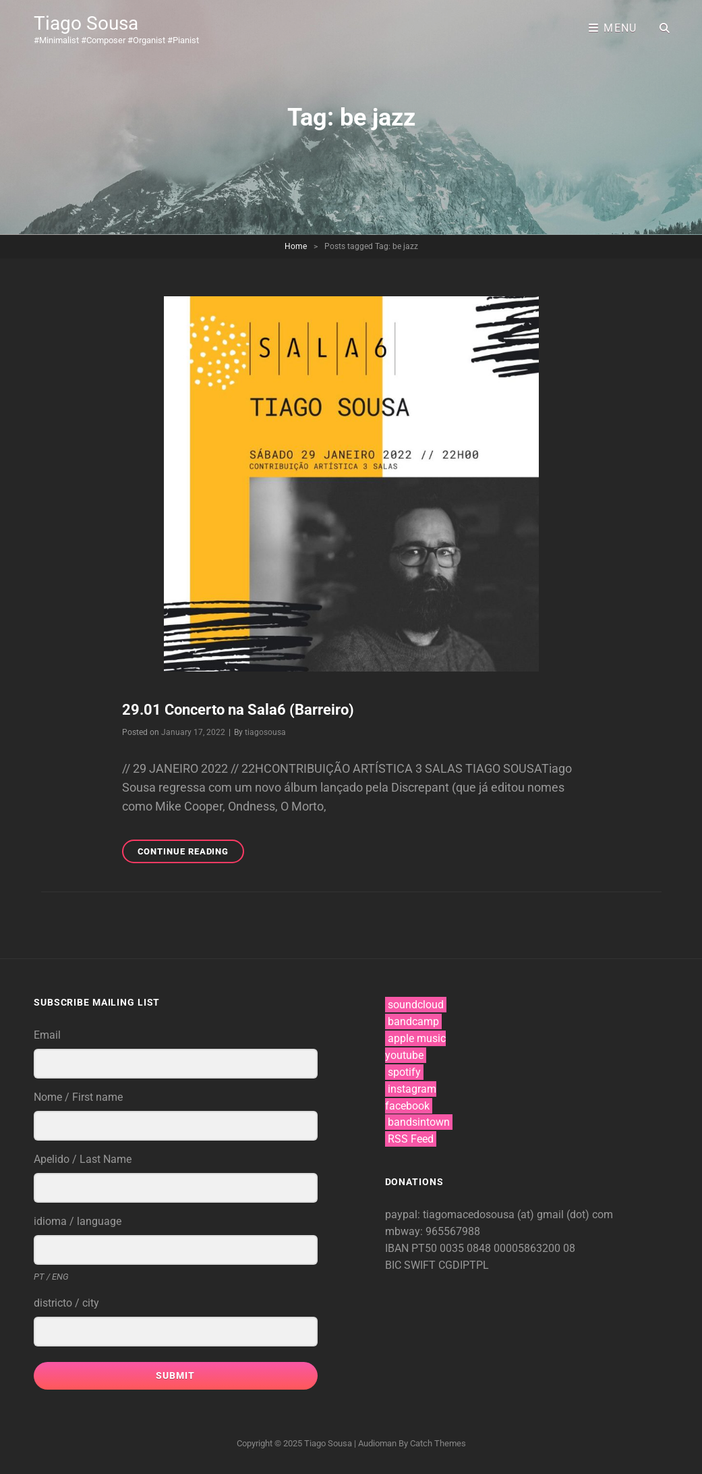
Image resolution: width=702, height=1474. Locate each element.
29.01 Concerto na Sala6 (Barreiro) (238, 709)
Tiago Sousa (86, 23)
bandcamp (413, 1021)
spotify (404, 1072)
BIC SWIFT (411, 1265)
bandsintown (419, 1122)
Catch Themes (438, 1443)
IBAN (398, 1248)
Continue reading (191, 853)
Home (296, 246)
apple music (417, 1038)
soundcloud (416, 1004)
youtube (404, 1055)
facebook (407, 1105)
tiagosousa (265, 732)
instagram (412, 1089)
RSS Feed (411, 1138)
